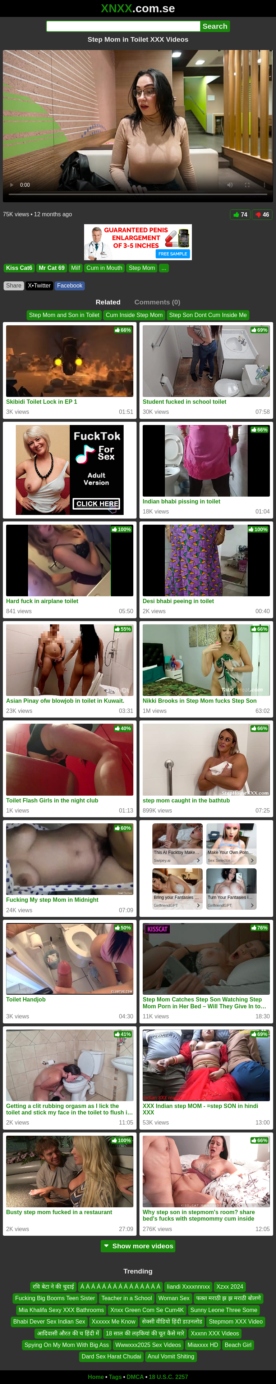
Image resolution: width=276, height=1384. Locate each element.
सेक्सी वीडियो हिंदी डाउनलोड (172, 1322)
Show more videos (138, 1246)
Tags (115, 1377)
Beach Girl (238, 1345)
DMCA (135, 1377)
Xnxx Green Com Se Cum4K (147, 1310)
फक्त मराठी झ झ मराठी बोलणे (228, 1298)
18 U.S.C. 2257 (168, 1377)
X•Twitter (39, 285)
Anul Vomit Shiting (171, 1357)
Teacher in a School (126, 1298)
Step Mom (142, 268)
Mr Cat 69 (52, 268)
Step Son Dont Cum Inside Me (208, 315)
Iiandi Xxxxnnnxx (188, 1287)
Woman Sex (174, 1298)
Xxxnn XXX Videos (215, 1333)
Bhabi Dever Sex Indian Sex (49, 1322)
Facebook (69, 285)
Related (108, 302)
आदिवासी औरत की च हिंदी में (68, 1333)
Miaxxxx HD (203, 1345)
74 (240, 215)
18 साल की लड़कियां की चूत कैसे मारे (145, 1333)
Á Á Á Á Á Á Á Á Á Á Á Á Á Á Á (120, 1287)
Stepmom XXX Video (236, 1322)
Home (96, 1377)
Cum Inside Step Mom (134, 315)
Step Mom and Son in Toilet (64, 315)
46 (262, 215)
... (163, 268)
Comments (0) (157, 302)
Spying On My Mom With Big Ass (66, 1345)
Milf (75, 268)
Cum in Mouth (105, 268)
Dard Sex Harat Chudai (111, 1357)
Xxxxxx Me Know (113, 1322)
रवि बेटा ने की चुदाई (53, 1287)
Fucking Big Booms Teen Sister (55, 1298)
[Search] (123, 26)
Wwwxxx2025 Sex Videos (148, 1345)
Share (14, 285)
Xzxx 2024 (229, 1287)
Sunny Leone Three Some (224, 1310)
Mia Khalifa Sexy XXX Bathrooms (61, 1310)
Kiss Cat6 (19, 268)
